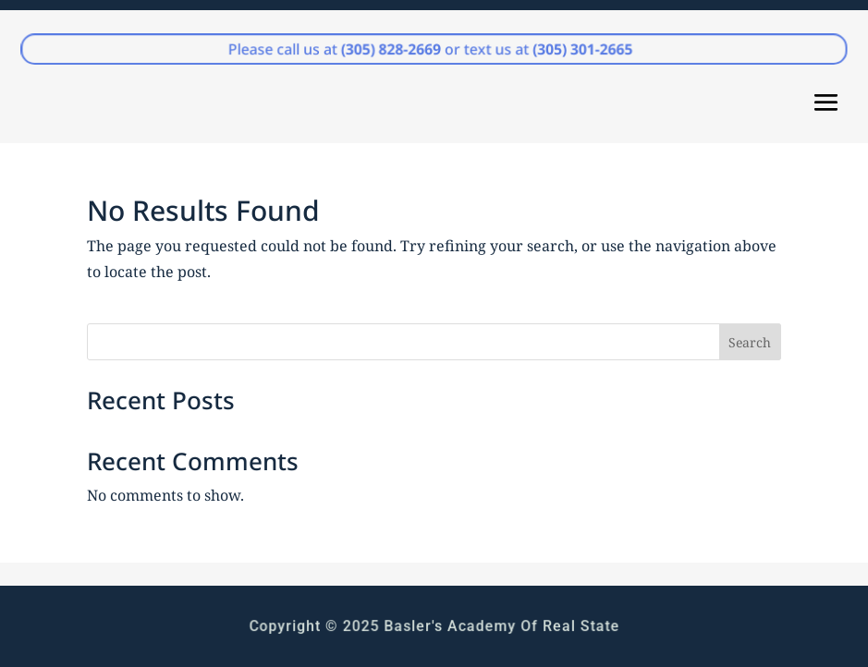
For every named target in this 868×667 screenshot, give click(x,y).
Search (749, 342)
